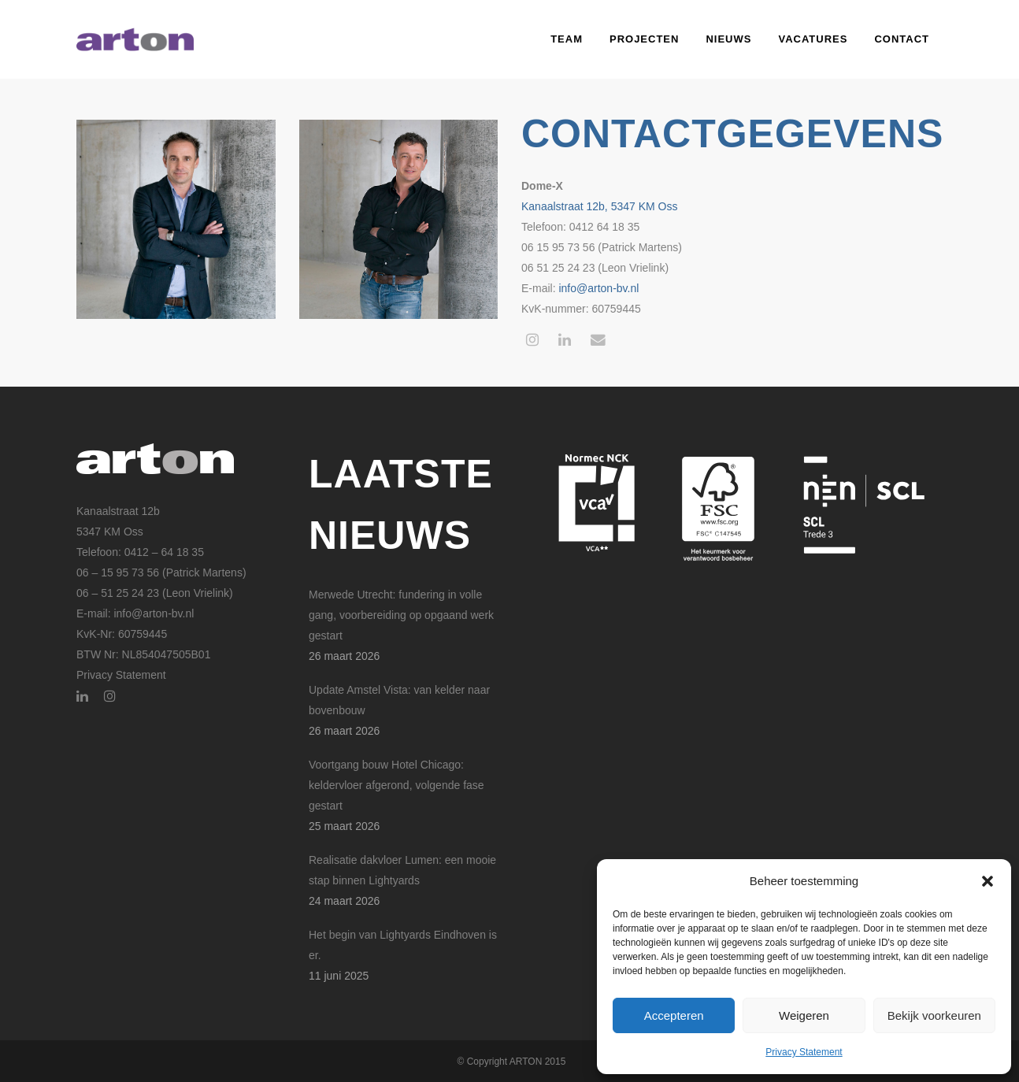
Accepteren (674, 1015)
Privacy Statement (803, 1052)
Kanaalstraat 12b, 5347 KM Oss (599, 206)
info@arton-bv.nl (598, 288)
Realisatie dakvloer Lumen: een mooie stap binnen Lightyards (402, 870)
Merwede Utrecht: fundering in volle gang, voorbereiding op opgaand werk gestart (401, 615)
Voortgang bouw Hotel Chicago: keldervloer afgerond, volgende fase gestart (396, 785)
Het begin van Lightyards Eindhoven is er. (403, 945)
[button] (987, 881)
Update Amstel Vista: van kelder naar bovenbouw (399, 700)
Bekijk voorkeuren (934, 1015)
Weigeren (804, 1015)
